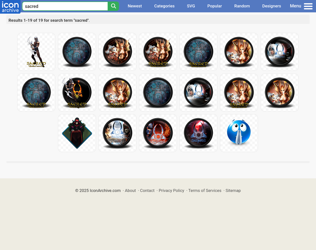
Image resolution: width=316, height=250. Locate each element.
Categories (164, 5)
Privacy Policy (171, 190)
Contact (147, 190)
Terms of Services (204, 190)
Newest (135, 5)
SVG (191, 5)
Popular (214, 5)
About (130, 190)
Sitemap (233, 190)
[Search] (113, 6)
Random (242, 5)
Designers (271, 5)
